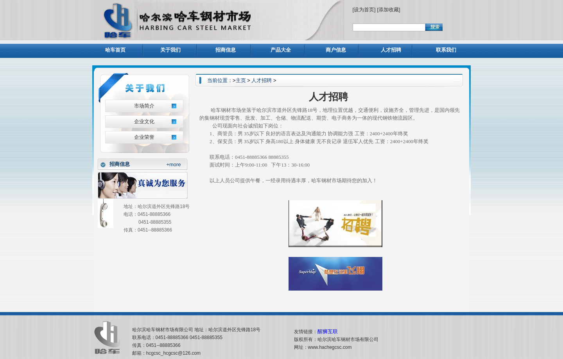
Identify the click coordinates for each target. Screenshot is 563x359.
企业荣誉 (144, 137)
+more (173, 164)
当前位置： (220, 80)
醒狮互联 (327, 331)
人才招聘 (261, 80)
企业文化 (144, 121)
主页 (241, 80)
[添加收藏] (388, 10)
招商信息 (119, 164)
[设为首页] (365, 10)
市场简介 (144, 106)
